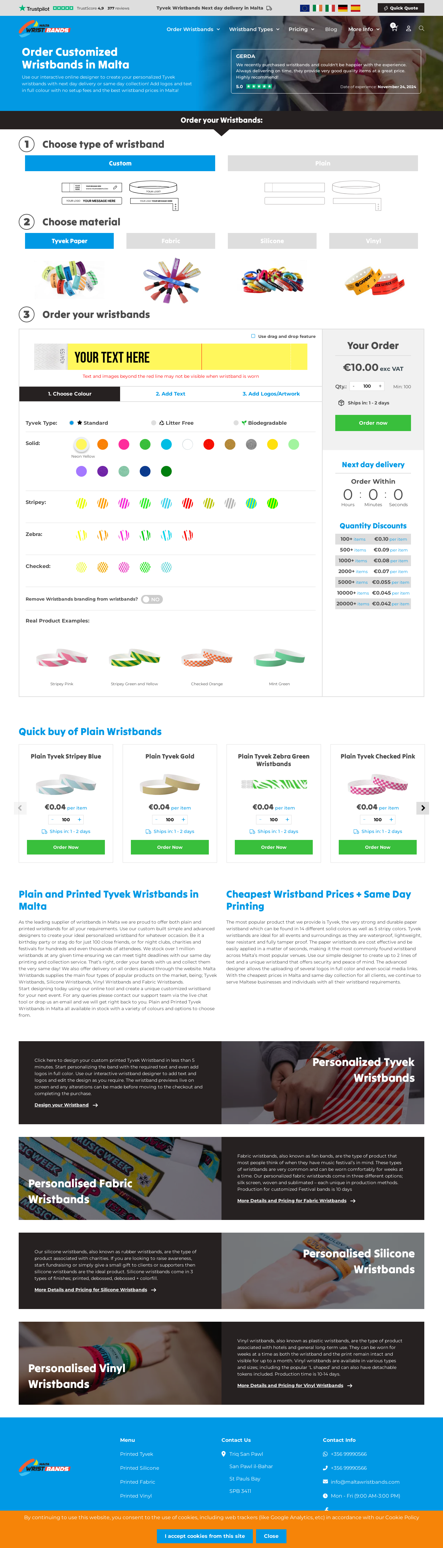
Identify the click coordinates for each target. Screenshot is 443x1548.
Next (422, 808)
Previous (20, 808)
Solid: (33, 443)
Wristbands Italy (330, 8)
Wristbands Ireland (317, 8)
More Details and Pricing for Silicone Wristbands (91, 1290)
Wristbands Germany (343, 8)
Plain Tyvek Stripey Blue (66, 756)
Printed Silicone (140, 1468)
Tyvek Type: (41, 423)
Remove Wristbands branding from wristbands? (82, 599)
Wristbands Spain (355, 8)
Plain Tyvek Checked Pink (378, 756)
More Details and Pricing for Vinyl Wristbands (290, 1385)
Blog (333, 30)
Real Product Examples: (57, 621)
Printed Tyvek (137, 1454)
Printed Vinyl (136, 1496)
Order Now (66, 847)
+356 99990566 (350, 1454)
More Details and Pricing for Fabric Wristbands (291, 1200)
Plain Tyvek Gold (170, 756)
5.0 (239, 86)
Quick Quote (404, 7)
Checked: (38, 566)
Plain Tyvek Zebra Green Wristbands (274, 760)
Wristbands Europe (305, 8)
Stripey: (36, 502)
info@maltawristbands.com (366, 1482)
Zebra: (34, 534)
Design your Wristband (62, 1105)
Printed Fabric (138, 1482)
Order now (373, 423)
